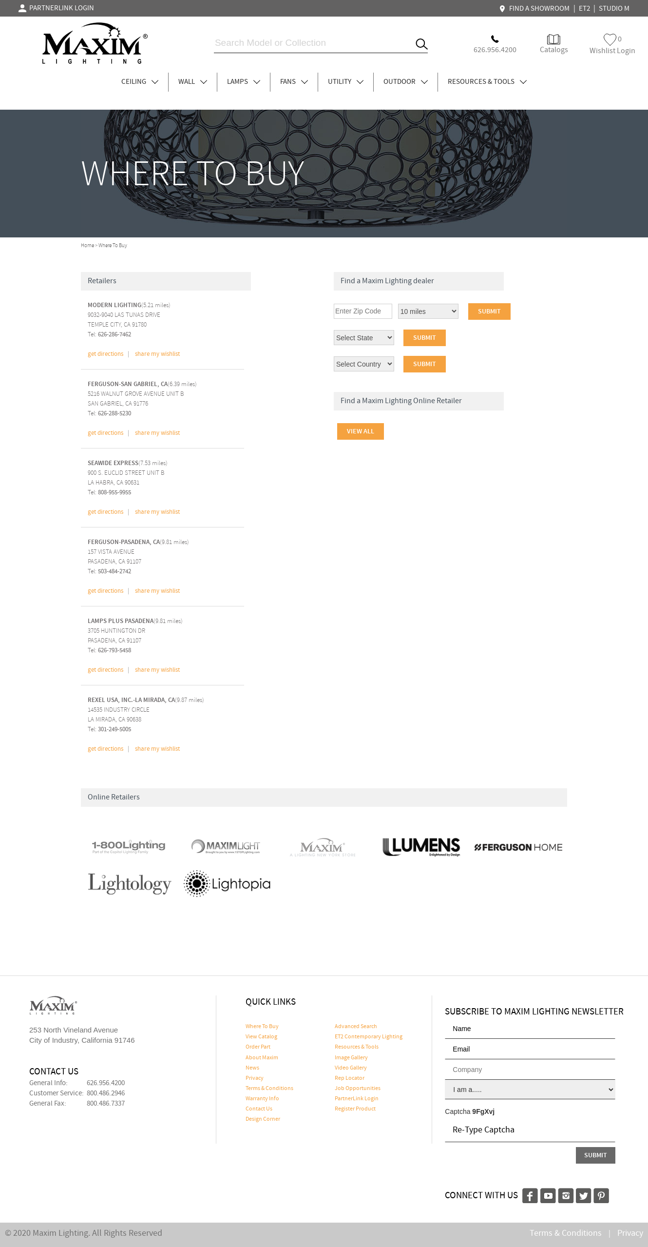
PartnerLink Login (357, 1099)
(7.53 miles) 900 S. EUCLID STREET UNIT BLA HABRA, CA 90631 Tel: (128, 478)
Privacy (255, 1078)
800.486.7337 (106, 1104)
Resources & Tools (357, 1047)
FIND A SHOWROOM (535, 9)
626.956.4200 (106, 1083)
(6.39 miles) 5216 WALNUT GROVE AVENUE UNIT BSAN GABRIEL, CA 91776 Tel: (142, 399)
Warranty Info (262, 1099)
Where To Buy (262, 1027)
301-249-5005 (114, 729)
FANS (294, 82)
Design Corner (263, 1119)
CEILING (139, 82)
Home (87, 245)
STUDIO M (614, 9)
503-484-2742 (114, 571)
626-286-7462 (114, 335)
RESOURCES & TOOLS (487, 82)
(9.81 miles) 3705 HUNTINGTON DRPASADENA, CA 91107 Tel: (135, 636)
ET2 (584, 9)
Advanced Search (356, 1027)
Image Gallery (351, 1058)
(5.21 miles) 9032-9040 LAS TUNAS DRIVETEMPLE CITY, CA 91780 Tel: (129, 320)
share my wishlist (157, 354)
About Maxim (262, 1058)
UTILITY (345, 82)
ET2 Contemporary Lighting (368, 1037)
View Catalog (261, 1037)
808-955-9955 (114, 492)
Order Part (258, 1047)
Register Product (355, 1109)
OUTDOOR (405, 82)
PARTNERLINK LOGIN (56, 8)
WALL (192, 82)
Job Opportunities (358, 1088)
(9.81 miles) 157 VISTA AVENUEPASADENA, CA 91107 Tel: (138, 557)
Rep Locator (349, 1078)
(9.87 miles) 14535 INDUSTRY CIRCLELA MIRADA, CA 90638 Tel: (146, 715)
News (252, 1068)
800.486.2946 (106, 1093)
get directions (105, 354)
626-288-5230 (114, 413)
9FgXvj (483, 1111)
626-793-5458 (114, 650)
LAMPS (243, 82)
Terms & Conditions (269, 1088)
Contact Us (259, 1109)
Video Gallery (351, 1068)
